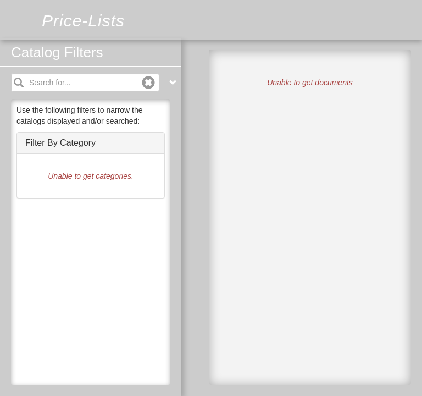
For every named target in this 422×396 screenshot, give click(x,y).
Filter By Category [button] (60, 142)
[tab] (90, 143)
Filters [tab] (192, 63)
